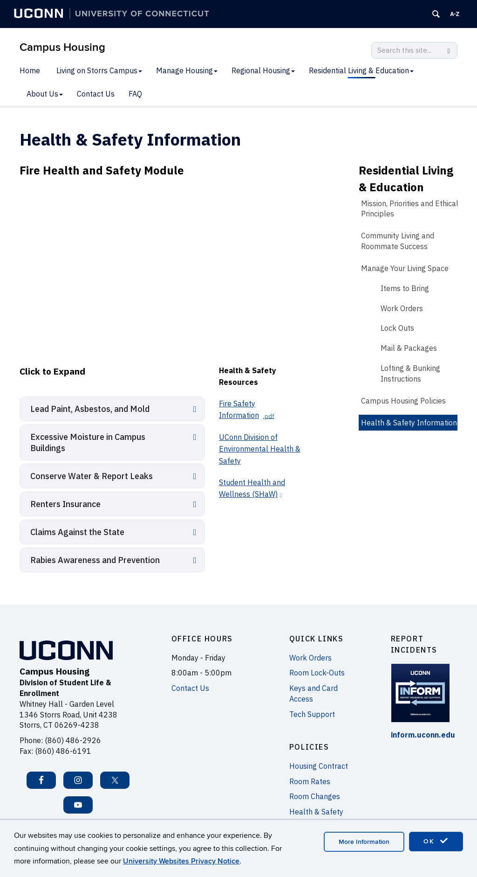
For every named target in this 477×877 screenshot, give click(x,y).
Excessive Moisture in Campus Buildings (87, 442)
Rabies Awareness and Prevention (95, 560)
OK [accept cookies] (436, 841)
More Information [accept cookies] (364, 842)
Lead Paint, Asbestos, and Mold (90, 409)
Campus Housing (62, 47)
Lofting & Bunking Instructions (410, 373)
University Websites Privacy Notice (181, 861)
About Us (45, 93)
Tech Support (312, 714)
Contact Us (96, 93)
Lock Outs (397, 328)
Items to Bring (405, 288)
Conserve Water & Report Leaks (91, 476)
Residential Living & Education (361, 70)
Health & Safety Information (409, 422)
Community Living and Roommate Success (397, 241)
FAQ (135, 93)
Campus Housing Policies (403, 400)
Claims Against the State (77, 532)
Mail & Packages (409, 348)
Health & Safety (316, 811)
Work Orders (402, 308)
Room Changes (314, 796)
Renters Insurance (65, 504)
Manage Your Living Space (405, 268)
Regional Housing (263, 70)
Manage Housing (187, 70)
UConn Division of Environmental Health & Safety (259, 449)
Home (30, 70)
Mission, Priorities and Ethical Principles (409, 209)
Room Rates (309, 781)
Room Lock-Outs (317, 672)
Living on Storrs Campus (99, 70)
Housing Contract (318, 766)
